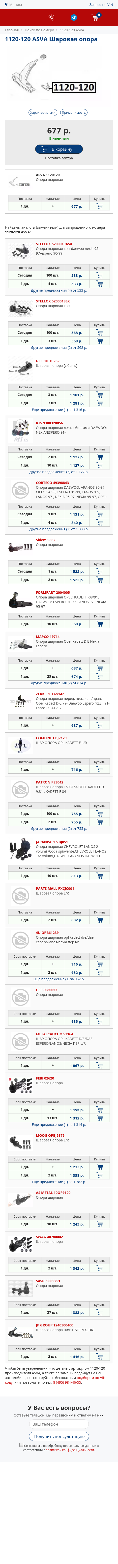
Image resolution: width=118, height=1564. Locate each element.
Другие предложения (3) (59, 471)
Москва (15, 4)
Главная (12, 30)
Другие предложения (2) (59, 347)
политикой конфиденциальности (70, 1450)
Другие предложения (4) (59, 290)
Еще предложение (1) (59, 409)
